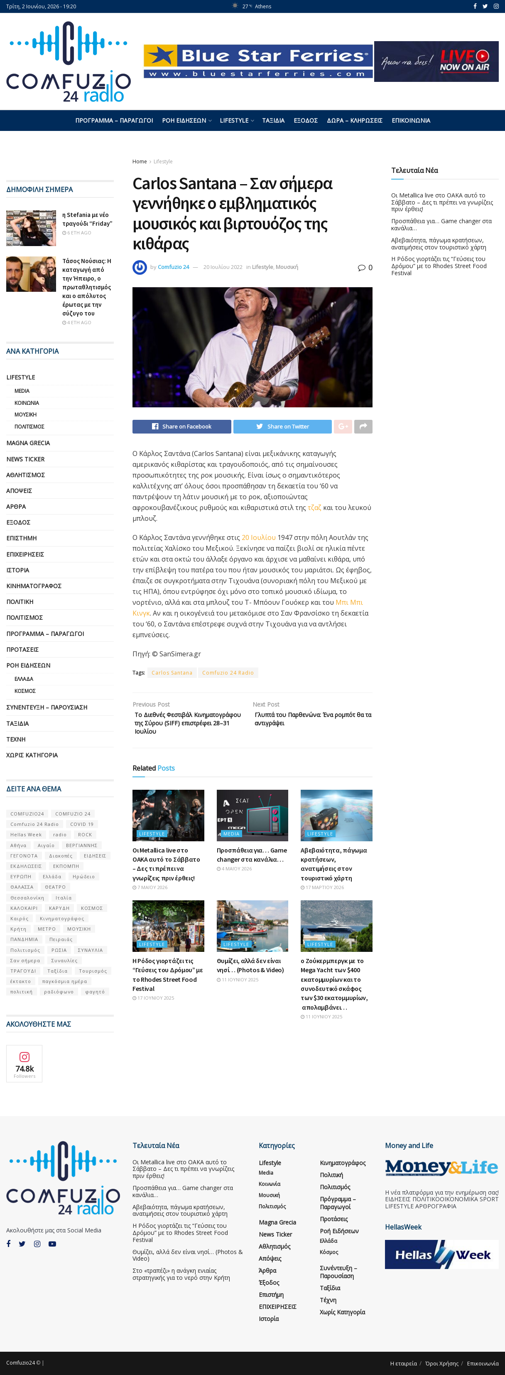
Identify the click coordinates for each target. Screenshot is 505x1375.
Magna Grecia (28, 443)
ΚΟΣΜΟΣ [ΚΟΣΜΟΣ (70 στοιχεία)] (92, 908)
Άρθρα (16, 506)
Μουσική (287, 267)
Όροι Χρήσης (442, 1363)
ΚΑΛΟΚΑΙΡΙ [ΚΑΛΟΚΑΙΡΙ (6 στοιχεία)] (24, 908)
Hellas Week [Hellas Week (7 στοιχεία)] (26, 834)
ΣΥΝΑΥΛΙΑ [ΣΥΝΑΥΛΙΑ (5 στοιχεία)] (90, 950)
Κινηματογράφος (33, 586)
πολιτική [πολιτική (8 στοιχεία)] (21, 991)
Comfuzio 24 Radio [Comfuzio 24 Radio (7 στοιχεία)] (34, 824)
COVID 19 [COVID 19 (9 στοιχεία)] (82, 824)
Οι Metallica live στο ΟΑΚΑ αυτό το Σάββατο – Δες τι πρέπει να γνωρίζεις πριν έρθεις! (442, 202)
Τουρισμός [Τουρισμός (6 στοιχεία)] (93, 971)
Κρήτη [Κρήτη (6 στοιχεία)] (18, 929)
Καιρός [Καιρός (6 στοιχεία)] (19, 918)
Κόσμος (25, 691)
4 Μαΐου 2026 (234, 885)
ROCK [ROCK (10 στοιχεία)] (85, 834)
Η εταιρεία (403, 1363)
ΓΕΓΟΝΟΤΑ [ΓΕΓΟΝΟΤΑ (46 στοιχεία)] (24, 856)
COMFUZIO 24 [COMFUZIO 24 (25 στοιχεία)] (73, 814)
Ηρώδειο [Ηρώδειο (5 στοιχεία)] (84, 876)
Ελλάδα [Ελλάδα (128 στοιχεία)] (52, 876)
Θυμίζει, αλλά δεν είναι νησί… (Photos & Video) (187, 1255)
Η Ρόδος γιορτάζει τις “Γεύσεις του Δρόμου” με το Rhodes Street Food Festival (439, 266)
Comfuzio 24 (173, 267)
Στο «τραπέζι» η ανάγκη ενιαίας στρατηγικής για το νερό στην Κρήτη (181, 1274)
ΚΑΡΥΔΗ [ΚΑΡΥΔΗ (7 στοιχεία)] (59, 908)
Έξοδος (306, 120)
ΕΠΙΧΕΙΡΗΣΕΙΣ (25, 554)
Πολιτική (19, 602)
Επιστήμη (21, 538)
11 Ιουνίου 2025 (237, 996)
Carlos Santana (172, 674)
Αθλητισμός (25, 475)
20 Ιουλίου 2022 (223, 267)
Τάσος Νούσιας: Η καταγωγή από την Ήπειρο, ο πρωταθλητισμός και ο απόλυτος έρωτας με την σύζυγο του (86, 287)
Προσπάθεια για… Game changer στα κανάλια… (441, 224)
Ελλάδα (24, 679)
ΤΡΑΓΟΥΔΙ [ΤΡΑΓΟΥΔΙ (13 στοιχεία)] (23, 971)
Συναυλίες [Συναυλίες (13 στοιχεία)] (64, 960)
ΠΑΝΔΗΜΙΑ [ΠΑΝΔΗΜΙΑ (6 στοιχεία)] (24, 939)
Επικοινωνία (411, 120)
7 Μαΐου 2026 (149, 904)
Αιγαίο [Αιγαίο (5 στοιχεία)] (46, 845)
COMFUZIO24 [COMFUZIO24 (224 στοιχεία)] (27, 814)
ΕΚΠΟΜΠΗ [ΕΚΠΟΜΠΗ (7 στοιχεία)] (66, 866)
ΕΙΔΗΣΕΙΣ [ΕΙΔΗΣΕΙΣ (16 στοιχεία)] (95, 856)
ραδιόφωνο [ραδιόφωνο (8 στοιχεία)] (59, 991)
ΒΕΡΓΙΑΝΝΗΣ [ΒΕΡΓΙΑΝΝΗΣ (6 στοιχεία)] (82, 845)
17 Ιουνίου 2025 (153, 1014)
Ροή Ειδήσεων (184, 120)
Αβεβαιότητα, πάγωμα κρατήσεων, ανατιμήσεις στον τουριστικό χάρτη (438, 243)
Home (139, 161)
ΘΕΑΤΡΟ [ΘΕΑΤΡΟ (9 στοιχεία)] (55, 887)
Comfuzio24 (20, 1362)
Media (231, 850)
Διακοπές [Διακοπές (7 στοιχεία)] (61, 856)
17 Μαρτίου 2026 (322, 904)
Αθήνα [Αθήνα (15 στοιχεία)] (18, 845)
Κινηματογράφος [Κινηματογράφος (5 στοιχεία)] (62, 918)
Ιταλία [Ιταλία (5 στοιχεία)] (64, 897)
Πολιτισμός (29, 426)
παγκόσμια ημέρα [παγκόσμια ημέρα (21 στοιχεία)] (64, 981)
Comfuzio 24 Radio (228, 674)
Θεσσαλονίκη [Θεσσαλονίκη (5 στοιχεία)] (27, 897)
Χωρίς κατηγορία (32, 755)
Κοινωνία (27, 403)
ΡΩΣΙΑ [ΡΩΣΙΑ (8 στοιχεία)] (59, 950)
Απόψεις (19, 491)
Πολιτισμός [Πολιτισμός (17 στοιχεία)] (25, 950)
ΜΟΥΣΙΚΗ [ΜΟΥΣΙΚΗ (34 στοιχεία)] (79, 929)
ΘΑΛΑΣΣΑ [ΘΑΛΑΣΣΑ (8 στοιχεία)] (22, 887)
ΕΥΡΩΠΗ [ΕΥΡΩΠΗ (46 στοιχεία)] (21, 876)
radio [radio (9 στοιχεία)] (60, 834)
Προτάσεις (22, 649)
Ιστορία (17, 570)
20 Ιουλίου (259, 539)
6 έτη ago (76, 232)
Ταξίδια (273, 120)
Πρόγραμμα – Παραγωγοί (114, 120)
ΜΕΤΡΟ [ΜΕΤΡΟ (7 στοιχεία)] (47, 929)
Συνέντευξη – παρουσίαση (46, 707)
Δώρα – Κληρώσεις (354, 120)
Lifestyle (234, 120)
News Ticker (25, 459)
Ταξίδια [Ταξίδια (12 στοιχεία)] (57, 971)
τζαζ (314, 509)
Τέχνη (15, 739)
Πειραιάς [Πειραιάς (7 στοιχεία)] (61, 939)
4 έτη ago (76, 322)
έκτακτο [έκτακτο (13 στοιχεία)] (20, 981)
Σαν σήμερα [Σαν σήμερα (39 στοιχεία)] (25, 960)
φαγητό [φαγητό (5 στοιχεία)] (95, 991)
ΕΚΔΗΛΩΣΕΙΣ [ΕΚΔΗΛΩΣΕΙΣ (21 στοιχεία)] (26, 866)
